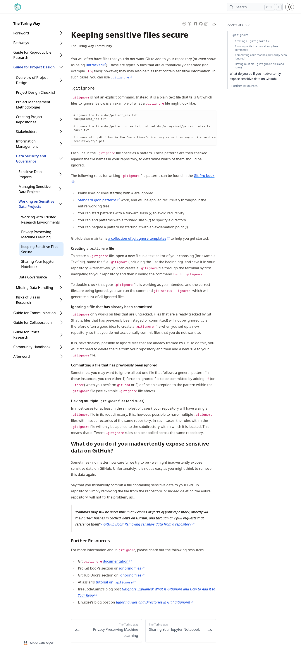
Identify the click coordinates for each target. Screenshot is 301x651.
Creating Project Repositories (29, 119)
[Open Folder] (61, 33)
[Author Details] (91, 46)
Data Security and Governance (31, 159)
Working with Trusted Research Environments (40, 220)
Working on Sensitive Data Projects (36, 204)
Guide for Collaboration (32, 322)
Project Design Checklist (35, 92)
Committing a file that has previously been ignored (261, 56)
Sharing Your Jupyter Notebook (38, 264)
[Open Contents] (247, 25)
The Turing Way (26, 23)
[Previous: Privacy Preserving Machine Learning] (106, 630)
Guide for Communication (34, 312)
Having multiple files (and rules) (259, 65)
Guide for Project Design (34, 67)
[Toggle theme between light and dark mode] (289, 7)
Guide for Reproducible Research (32, 55)
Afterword (21, 356)
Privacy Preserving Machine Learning (36, 234)
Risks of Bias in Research (28, 300)
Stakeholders (26, 131)
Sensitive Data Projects (30, 174)
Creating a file (252, 41)
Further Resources (244, 86)
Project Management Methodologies (33, 105)
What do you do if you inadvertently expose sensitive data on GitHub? (255, 76)
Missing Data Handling (34, 287)
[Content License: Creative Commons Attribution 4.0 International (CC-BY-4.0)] (187, 23)
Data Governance (33, 277)
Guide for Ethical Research (26, 335)
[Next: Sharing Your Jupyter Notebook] (180, 630)
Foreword (21, 33)
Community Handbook (31, 346)
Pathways (21, 42)
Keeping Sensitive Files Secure (39, 249)
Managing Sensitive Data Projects (35, 189)
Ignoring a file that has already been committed (257, 48)
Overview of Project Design (32, 80)
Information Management (27, 144)
